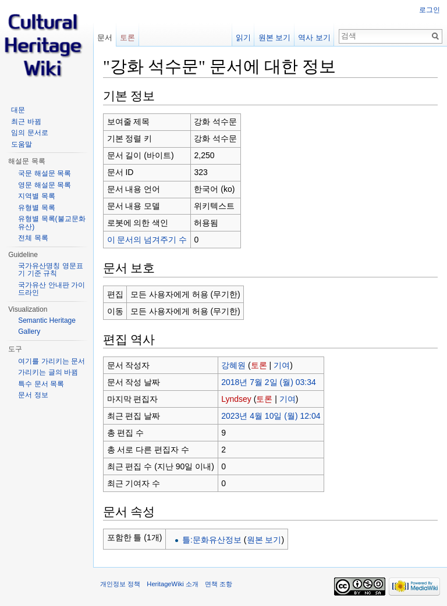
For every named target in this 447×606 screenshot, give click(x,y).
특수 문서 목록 (41, 384)
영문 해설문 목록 (44, 185)
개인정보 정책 (120, 583)
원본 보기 (264, 539)
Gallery (29, 331)
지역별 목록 (36, 196)
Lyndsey (236, 399)
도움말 (21, 144)
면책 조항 (218, 583)
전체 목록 (33, 238)
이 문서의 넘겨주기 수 (147, 239)
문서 (104, 37)
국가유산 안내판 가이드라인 (51, 289)
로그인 (429, 10)
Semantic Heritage (47, 320)
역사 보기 (314, 37)
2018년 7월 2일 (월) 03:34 (268, 382)
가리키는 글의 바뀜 (48, 372)
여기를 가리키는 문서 (51, 361)
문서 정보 (33, 395)
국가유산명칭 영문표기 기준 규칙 (50, 270)
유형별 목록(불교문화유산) (51, 223)
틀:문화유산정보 (212, 539)
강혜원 (233, 365)
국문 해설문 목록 (44, 173)
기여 (282, 365)
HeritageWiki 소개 (172, 583)
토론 (259, 365)
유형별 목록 (36, 208)
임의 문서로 (29, 133)
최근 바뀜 (26, 121)
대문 (18, 110)
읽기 (243, 37)
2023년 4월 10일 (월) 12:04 (270, 415)
